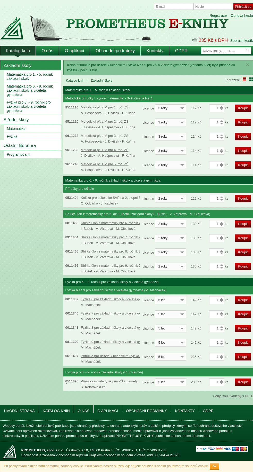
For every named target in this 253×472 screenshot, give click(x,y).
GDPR (181, 50)
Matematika (16, 129)
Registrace (218, 15)
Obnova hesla (242, 15)
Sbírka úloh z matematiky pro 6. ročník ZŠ (112, 223)
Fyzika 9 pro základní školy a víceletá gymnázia (116, 342)
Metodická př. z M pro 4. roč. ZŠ (105, 150)
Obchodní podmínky (115, 50)
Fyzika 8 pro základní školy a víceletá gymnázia (116, 327)
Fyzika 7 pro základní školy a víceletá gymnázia (116, 313)
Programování (18, 154)
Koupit (243, 108)
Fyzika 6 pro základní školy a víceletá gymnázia (116, 299)
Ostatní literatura (20, 145)
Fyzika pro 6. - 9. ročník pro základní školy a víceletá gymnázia (29, 106)
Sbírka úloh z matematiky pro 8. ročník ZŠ (112, 251)
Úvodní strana (19, 411)
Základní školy (18, 65)
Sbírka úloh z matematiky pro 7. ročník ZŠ (112, 237)
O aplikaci (74, 50)
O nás (47, 50)
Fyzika (12, 136)
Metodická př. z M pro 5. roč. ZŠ (105, 164)
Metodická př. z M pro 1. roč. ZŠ (105, 107)
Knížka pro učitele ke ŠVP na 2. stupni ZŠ (112, 198)
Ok (214, 466)
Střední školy (16, 119)
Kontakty (154, 50)
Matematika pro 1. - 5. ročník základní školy (30, 76)
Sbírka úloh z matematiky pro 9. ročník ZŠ (112, 266)
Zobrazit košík (241, 40)
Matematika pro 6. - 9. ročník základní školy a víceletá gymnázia (30, 90)
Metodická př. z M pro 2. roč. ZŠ (105, 121)
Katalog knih (18, 50)
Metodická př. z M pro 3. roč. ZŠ (105, 136)
